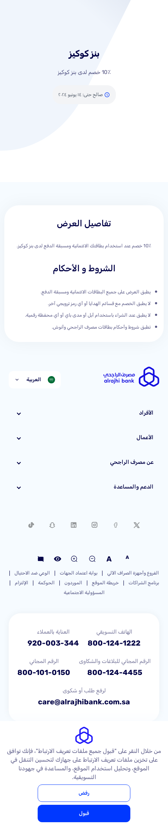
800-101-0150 (43, 672)
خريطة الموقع (105, 582)
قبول (84, 813)
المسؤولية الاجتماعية (84, 592)
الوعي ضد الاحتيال (32, 573)
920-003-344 (53, 643)
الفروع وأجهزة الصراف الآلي (133, 573)
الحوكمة (46, 582)
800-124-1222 (114, 643)
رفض (84, 793)
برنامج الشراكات (144, 582)
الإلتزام (21, 582)
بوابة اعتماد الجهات (78, 573)
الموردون (73, 582)
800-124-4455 (114, 672)
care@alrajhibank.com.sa (84, 701)
